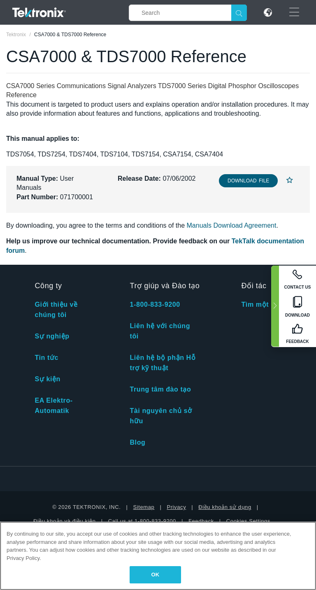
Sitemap (144, 507)
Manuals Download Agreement (231, 225)
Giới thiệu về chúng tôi (56, 309)
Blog (137, 442)
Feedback (201, 521)
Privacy (176, 507)
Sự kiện (47, 378)
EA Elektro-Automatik (53, 405)
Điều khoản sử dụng (224, 507)
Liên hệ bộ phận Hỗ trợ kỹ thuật (162, 362)
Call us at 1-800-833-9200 (142, 521)
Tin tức (46, 357)
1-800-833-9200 (155, 304)
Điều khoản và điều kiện (64, 521)
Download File (248, 181)
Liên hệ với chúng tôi (160, 331)
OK (155, 574)
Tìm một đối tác (267, 304)
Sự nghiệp (52, 336)
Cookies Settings (248, 521)
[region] (158, 556)
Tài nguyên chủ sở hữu (161, 415)
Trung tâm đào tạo (160, 389)
